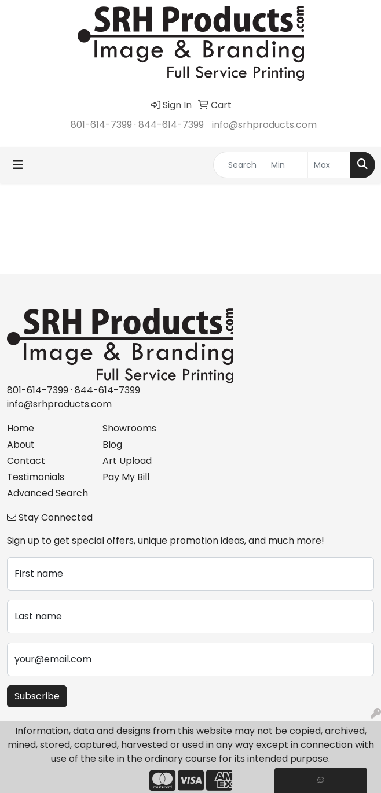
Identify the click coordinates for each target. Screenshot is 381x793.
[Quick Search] (239, 165)
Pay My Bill (125, 477)
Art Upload (127, 460)
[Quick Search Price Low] (286, 165)
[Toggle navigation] (18, 165)
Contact (26, 460)
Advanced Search (47, 493)
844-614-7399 (171, 124)
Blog (112, 444)
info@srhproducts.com (264, 124)
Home (20, 428)
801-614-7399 (101, 124)
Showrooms (129, 428)
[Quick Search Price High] (329, 165)
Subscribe (37, 696)
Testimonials (35, 477)
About (21, 444)
